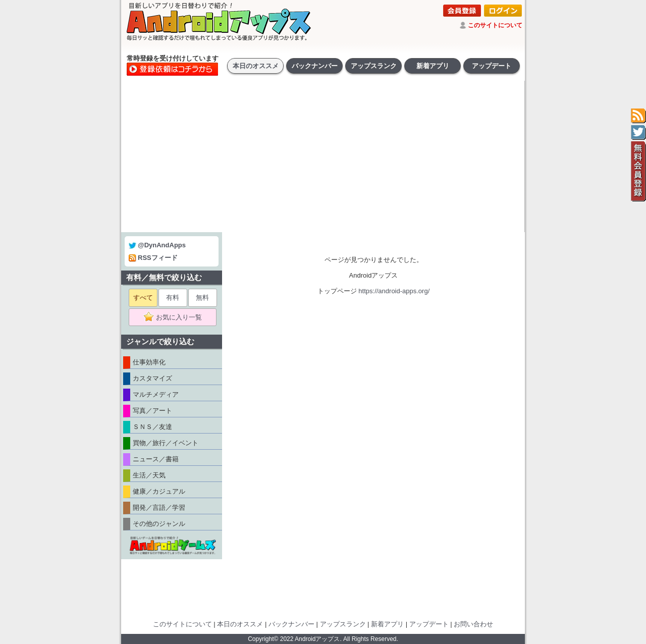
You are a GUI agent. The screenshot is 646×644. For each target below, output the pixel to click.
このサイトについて (495, 25)
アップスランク (374, 66)
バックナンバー (315, 66)
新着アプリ (432, 66)
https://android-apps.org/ (393, 291)
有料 (172, 297)
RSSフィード (153, 257)
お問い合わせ (473, 624)
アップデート (491, 66)
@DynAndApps (157, 245)
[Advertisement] (323, 156)
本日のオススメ (256, 66)
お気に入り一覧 (175, 317)
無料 (202, 297)
